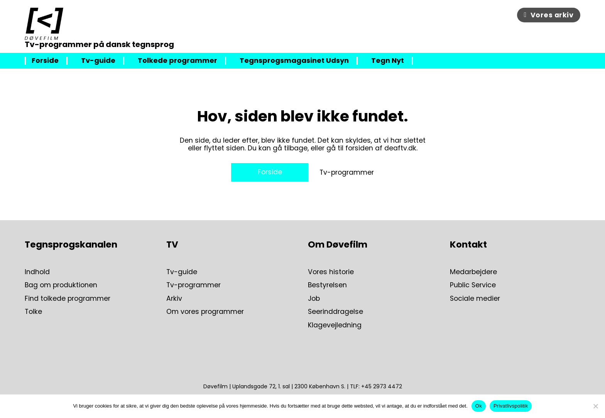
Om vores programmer (205, 311)
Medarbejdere (473, 272)
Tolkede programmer (177, 61)
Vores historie (331, 272)
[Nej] (595, 406)
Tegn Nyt (387, 61)
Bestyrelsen (327, 285)
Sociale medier (475, 298)
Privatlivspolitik (510, 406)
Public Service (473, 285)
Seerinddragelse (335, 311)
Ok (478, 406)
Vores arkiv (548, 15)
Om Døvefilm (337, 244)
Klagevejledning (335, 325)
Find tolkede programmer (67, 298)
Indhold (37, 272)
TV (172, 244)
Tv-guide (98, 61)
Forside (45, 61)
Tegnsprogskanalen (71, 244)
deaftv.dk (400, 148)
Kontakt (468, 244)
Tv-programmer (346, 172)
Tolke (33, 311)
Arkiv (174, 298)
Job (314, 298)
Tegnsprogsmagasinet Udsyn (294, 61)
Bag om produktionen (61, 285)
